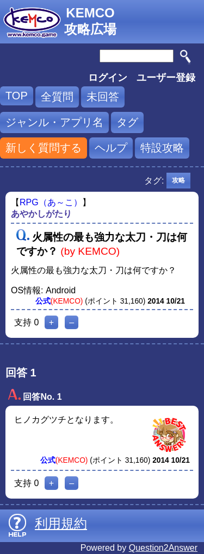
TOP (16, 96)
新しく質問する (43, 148)
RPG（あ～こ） (51, 202)
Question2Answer (163, 547)
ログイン (107, 77)
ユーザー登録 (166, 77)
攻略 (178, 180)
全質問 (57, 97)
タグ (127, 122)
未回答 (102, 97)
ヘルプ (111, 148)
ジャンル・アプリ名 (54, 122)
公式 (43, 301)
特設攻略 (162, 148)
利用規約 (61, 523)
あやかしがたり (41, 213)
